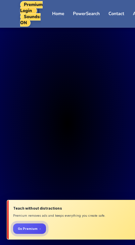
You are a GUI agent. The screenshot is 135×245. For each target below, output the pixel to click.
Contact (116, 14)
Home (58, 14)
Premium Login (31, 8)
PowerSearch (86, 14)
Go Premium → (29, 229)
